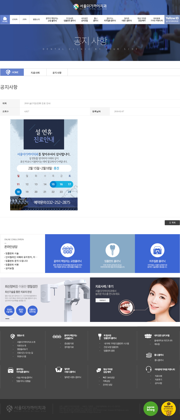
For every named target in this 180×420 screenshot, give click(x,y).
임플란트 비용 (12, 264)
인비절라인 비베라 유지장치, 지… (21, 257)
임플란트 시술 (12, 253)
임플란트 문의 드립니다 (17, 260)
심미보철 (10, 268)
